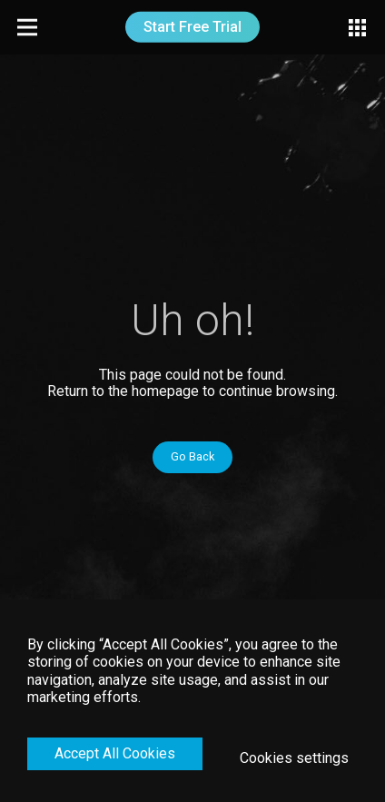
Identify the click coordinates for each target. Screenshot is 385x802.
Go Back (192, 456)
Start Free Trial (192, 26)
